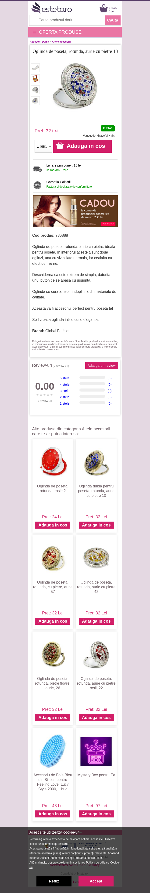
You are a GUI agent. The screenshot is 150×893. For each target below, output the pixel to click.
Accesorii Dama (39, 41)
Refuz (54, 881)
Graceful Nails (106, 135)
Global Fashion (58, 331)
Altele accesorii (61, 41)
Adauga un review (102, 365)
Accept (96, 881)
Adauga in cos (52, 525)
